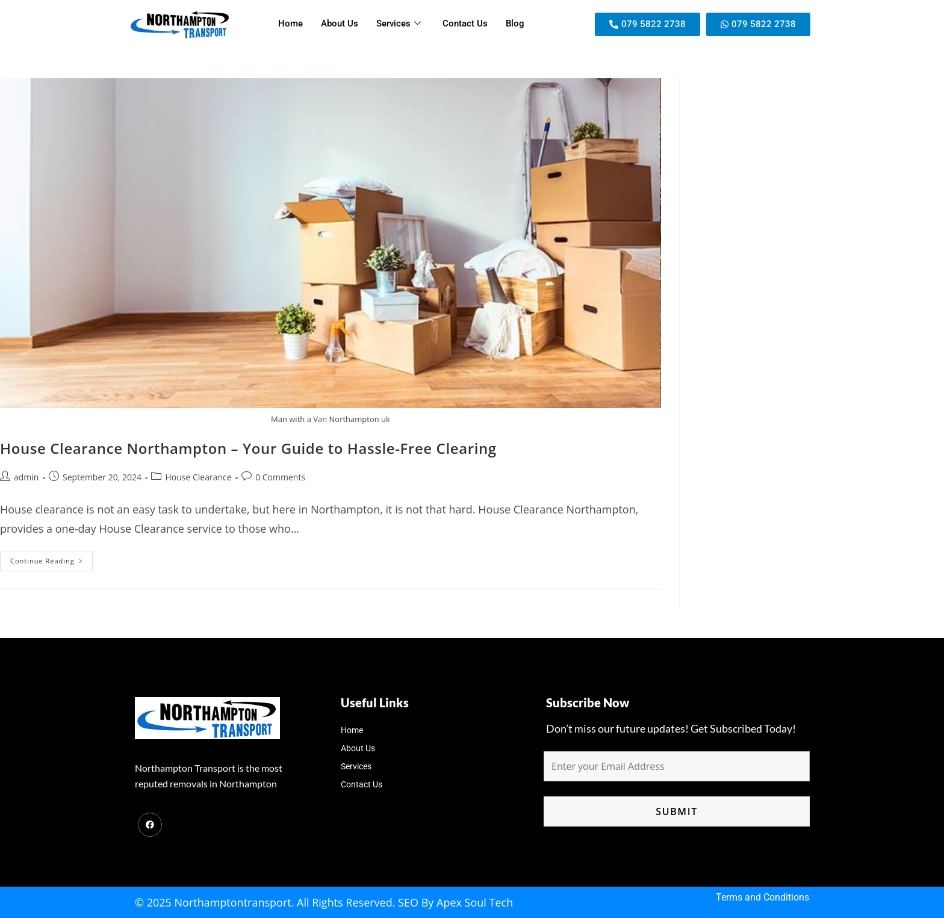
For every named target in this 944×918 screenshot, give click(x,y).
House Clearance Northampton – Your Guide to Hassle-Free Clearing (248, 448)
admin (26, 477)
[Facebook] (150, 825)
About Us (339, 24)
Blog (515, 24)
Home (290, 24)
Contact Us (465, 24)
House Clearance (198, 477)
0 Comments (280, 477)
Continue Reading (51, 558)
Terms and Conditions (762, 897)
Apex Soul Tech (474, 902)
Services (398, 24)
